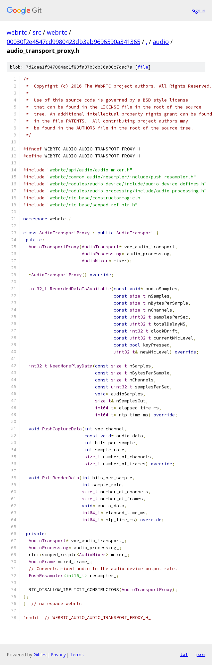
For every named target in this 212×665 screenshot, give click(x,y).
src (37, 32)
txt (184, 654)
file (143, 67)
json (200, 654)
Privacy (58, 654)
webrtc (17, 32)
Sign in (198, 10)
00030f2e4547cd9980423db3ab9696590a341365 (73, 42)
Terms (77, 654)
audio (161, 42)
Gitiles (40, 654)
